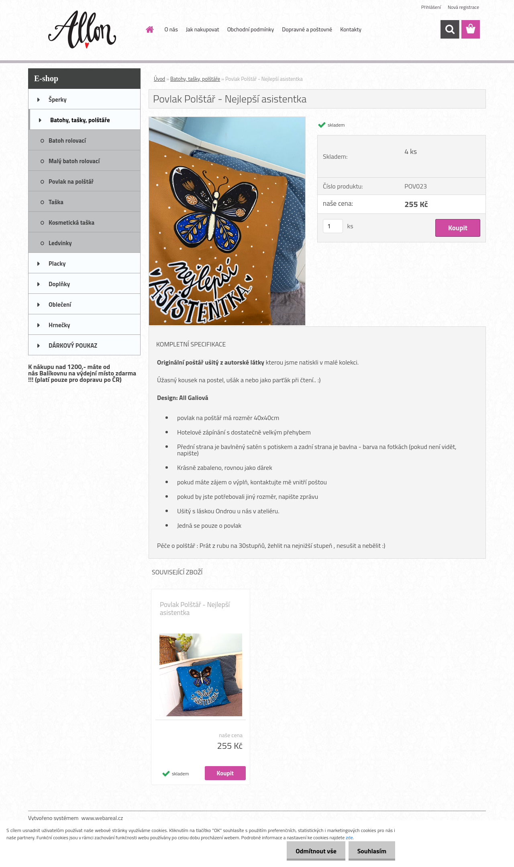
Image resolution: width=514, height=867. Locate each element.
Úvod (159, 79)
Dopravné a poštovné (307, 29)
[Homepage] (149, 29)
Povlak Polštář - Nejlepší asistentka (195, 609)
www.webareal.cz (102, 818)
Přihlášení (431, 7)
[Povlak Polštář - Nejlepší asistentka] (227, 120)
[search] (450, 29)
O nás (171, 29)
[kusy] (333, 226)
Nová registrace (463, 7)
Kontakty (350, 29)
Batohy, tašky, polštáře (195, 79)
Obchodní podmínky (250, 29)
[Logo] (83, 30)
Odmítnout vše (312, 851)
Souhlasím (370, 851)
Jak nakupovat (202, 29)
